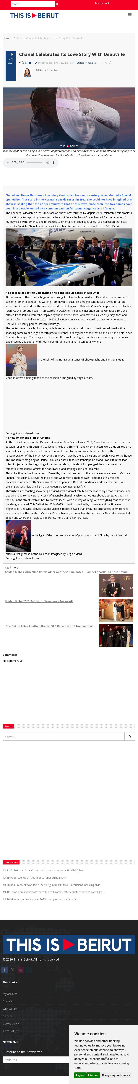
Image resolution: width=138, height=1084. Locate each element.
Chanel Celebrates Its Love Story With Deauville (72, 54)
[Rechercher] (129, 736)
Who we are (10, 1009)
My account (102, 3)
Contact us (9, 1001)
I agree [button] (80, 1075)
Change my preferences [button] (116, 1075)
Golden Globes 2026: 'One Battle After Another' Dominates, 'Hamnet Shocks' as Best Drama (66, 572)
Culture (18, 38)
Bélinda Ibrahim (47, 70)
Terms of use (11, 1031)
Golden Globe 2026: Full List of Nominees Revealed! (39, 601)
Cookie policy (11, 1023)
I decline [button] (93, 1075)
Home (6, 38)
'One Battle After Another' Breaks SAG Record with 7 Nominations (49, 626)
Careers (7, 1016)
